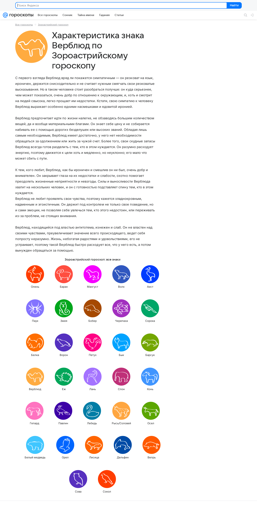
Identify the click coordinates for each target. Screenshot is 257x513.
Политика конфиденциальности (234, 506)
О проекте (113, 506)
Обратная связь (171, 506)
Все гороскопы (24, 24)
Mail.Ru (7, 506)
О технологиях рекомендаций (198, 506)
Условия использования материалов (140, 506)
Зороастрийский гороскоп (53, 24)
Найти (234, 5)
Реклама (34, 506)
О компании (20, 506)
